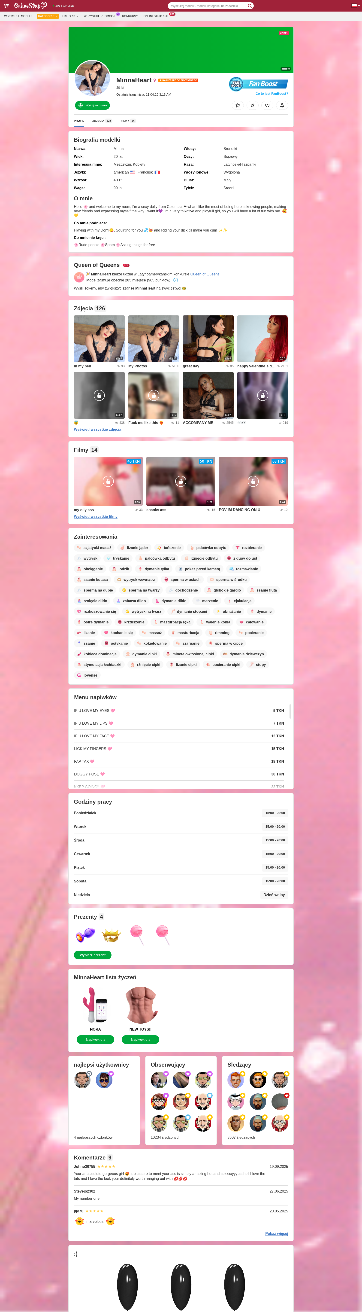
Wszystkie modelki (18, 16)
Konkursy (130, 16)
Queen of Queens (204, 274)
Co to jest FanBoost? (272, 93)
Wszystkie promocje (101, 16)
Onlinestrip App (157, 16)
